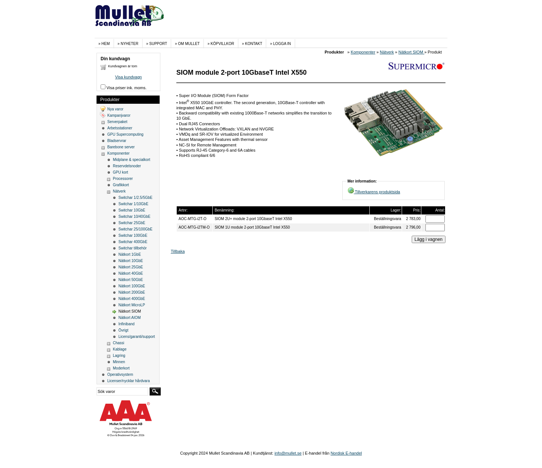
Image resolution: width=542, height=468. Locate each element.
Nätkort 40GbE (130, 273)
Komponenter (363, 52)
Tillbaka (178, 251)
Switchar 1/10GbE (133, 204)
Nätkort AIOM (129, 318)
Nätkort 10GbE (130, 261)
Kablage (120, 349)
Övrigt (123, 330)
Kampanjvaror (118, 115)
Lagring (119, 356)
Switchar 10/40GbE (134, 216)
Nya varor (115, 109)
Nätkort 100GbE (131, 286)
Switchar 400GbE (132, 242)
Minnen (119, 362)
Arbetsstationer (119, 128)
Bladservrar (116, 141)
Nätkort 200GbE (131, 292)
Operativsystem (120, 374)
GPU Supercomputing (125, 134)
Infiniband (126, 324)
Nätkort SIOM (411, 52)
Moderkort (121, 368)
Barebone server (121, 147)
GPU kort (120, 172)
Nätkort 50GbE (130, 280)
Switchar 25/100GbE (135, 229)
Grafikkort (121, 185)
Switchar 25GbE (131, 223)
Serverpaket (117, 122)
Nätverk (387, 52)
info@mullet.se (287, 453)
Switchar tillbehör (132, 248)
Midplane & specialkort (131, 160)
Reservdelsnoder (127, 166)
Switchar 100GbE (132, 235)
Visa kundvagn (128, 77)
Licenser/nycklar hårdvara (128, 381)
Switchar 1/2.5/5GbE (135, 198)
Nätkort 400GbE (131, 299)
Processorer (123, 179)
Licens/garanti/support (136, 337)
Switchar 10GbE (131, 210)
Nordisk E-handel (346, 453)
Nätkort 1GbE (129, 254)
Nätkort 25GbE (130, 267)
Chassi (118, 343)
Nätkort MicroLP (131, 305)
